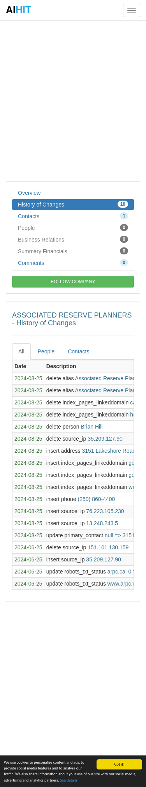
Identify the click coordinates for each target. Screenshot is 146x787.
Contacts (73, 215)
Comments (73, 262)
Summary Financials (73, 250)
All (21, 351)
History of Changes (73, 204)
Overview (29, 193)
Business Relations (73, 239)
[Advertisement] (73, 100)
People (73, 227)
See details (68, 780)
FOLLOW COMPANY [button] (73, 281)
